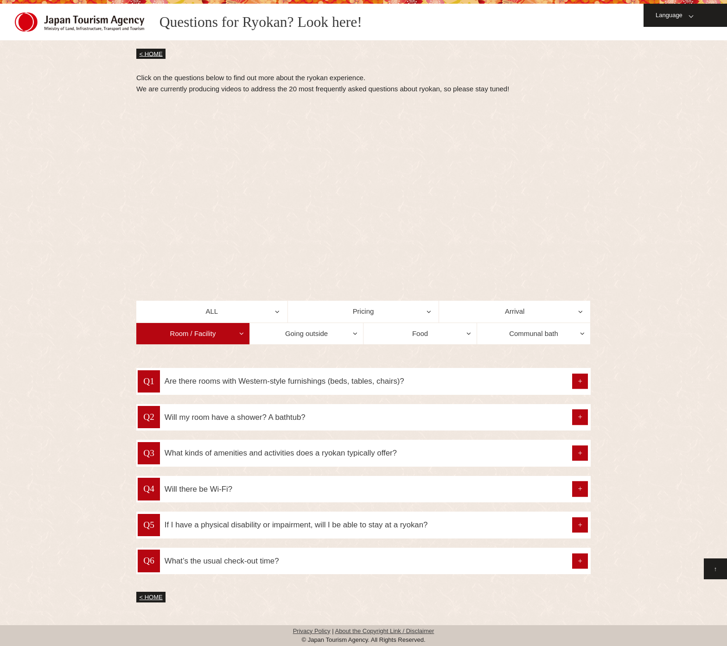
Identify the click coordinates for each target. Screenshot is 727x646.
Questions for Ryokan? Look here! (260, 22)
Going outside (306, 333)
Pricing (363, 311)
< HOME (151, 53)
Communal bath (533, 333)
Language (669, 15)
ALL (212, 311)
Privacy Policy (312, 630)
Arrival (514, 311)
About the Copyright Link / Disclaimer (384, 630)
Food (420, 333)
